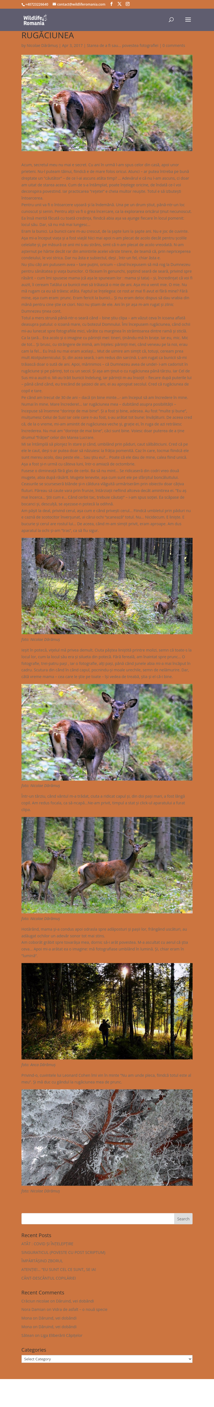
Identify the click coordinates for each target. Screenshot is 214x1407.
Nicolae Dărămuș (42, 45)
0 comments (173, 45)
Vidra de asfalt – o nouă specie (80, 1309)
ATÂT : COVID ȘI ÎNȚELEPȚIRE (47, 1243)
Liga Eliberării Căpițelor (61, 1335)
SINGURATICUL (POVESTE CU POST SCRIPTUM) (63, 1252)
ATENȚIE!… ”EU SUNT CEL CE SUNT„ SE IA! (58, 1269)
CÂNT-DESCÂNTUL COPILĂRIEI (48, 1278)
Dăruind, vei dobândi (75, 1301)
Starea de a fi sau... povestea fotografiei (123, 45)
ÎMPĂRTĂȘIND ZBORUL (42, 1260)
